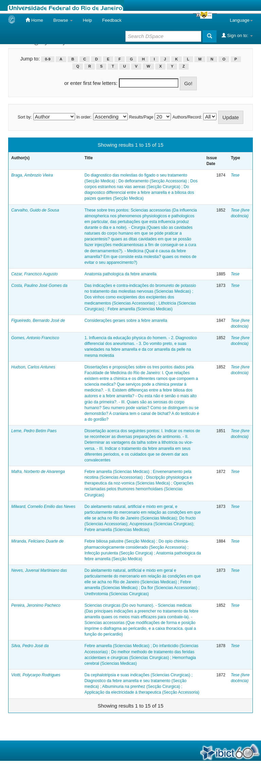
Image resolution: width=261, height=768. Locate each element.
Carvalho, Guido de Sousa (35, 210)
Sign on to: (237, 35)
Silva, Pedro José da (30, 645)
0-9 (47, 59)
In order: (84, 117)
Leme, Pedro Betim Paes (33, 430)
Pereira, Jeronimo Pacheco (35, 605)
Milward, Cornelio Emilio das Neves (43, 506)
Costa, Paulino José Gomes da (39, 285)
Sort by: (25, 117)
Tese (235, 175)
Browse (63, 20)
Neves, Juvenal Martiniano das (39, 570)
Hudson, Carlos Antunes (33, 367)
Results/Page (141, 117)
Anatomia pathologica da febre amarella (120, 274)
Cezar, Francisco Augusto (34, 274)
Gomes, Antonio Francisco (35, 337)
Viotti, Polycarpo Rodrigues (35, 675)
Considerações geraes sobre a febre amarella (125, 320)
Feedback (111, 20)
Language (241, 20)
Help (87, 20)
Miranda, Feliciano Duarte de (37, 541)
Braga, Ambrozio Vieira (32, 175)
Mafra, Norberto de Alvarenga (38, 471)
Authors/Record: (187, 117)
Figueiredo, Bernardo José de (38, 320)
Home (34, 20)
